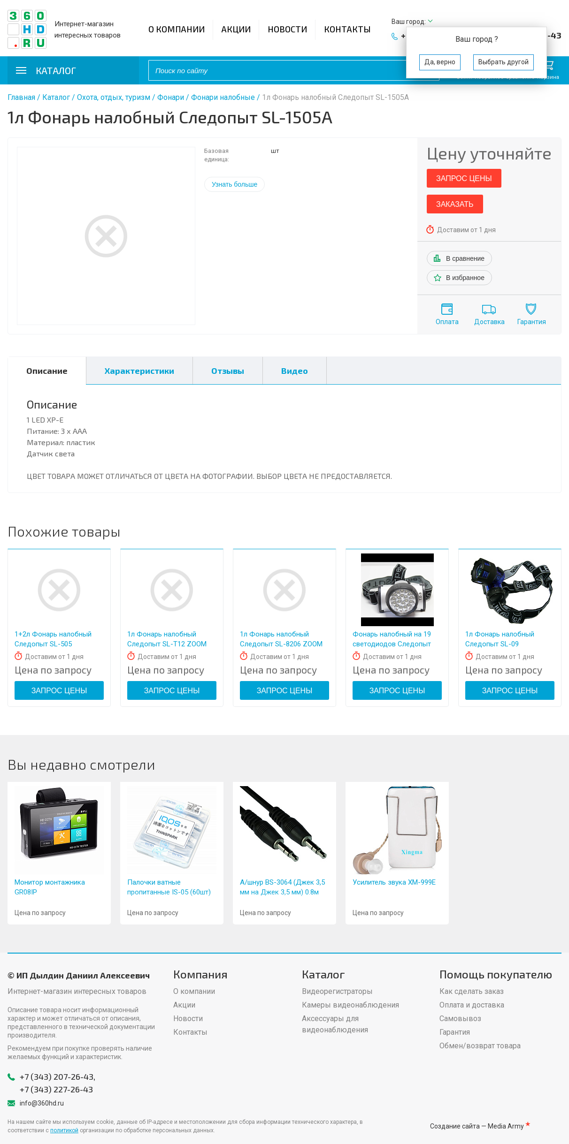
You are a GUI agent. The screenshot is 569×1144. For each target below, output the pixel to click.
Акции (236, 29)
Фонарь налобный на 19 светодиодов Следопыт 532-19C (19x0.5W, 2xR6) (392, 644)
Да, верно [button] (439, 62)
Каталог (56, 97)
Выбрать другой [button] (503, 62)
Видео (294, 370)
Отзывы (227, 370)
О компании (176, 29)
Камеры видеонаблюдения (350, 1004)
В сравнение (465, 258)
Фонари (170, 97)
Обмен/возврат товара (480, 1045)
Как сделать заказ (471, 991)
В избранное (465, 277)
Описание (47, 370)
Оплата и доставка (471, 1004)
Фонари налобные (223, 97)
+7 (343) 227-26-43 (56, 1089)
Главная (21, 97)
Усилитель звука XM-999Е (394, 882)
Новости (287, 29)
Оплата (447, 322)
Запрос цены (464, 178)
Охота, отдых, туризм (113, 97)
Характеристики (139, 370)
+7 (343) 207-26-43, (57, 1076)
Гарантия (531, 322)
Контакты (347, 29)
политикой (64, 1130)
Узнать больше (234, 184)
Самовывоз (460, 1018)
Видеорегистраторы (337, 991)
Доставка (489, 322)
